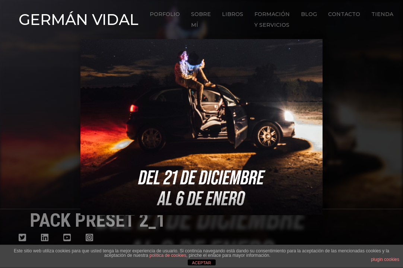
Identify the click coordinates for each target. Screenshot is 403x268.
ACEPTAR (201, 263)
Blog (309, 14)
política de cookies (167, 255)
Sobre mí (201, 19)
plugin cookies (385, 259)
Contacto (344, 14)
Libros (232, 14)
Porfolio (165, 14)
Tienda (382, 14)
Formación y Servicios (272, 19)
